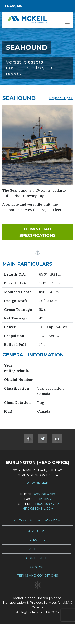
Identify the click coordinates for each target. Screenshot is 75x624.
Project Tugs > (61, 98)
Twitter (42, 438)
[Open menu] (67, 23)
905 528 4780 (44, 494)
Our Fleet (37, 549)
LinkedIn (57, 438)
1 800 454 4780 (47, 504)
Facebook (28, 438)
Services (37, 540)
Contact (37, 567)
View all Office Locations (37, 520)
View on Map (37, 483)
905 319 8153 (41, 499)
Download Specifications (46, 232)
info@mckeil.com (37, 508)
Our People (36, 558)
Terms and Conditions (37, 575)
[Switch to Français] (37, 6)
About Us (36, 531)
